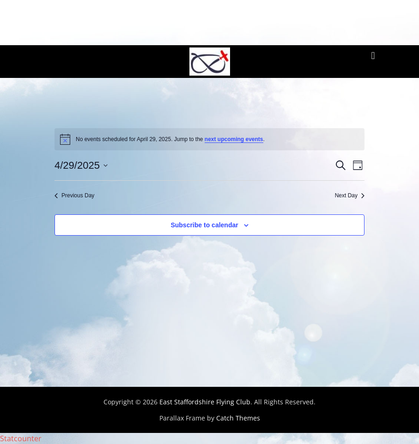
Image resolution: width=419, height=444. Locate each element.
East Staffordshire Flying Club (204, 401)
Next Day (349, 195)
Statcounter (21, 438)
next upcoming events (234, 139)
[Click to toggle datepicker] (81, 165)
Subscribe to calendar (204, 225)
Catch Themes (238, 418)
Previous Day (74, 195)
